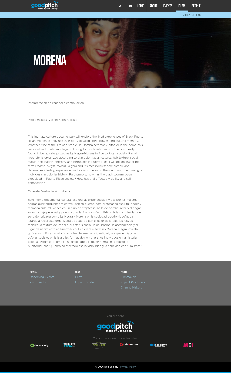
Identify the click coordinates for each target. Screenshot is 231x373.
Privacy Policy (128, 367)
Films (182, 6)
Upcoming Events (42, 277)
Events (167, 6)
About (153, 6)
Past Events (38, 282)
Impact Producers (133, 282)
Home (140, 6)
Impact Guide (84, 282)
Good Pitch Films (192, 15)
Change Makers (131, 287)
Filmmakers (128, 277)
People (196, 6)
